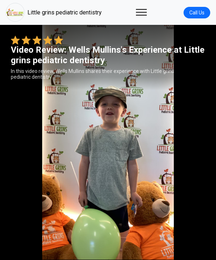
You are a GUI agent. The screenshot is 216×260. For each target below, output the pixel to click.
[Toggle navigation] (141, 12)
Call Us (196, 13)
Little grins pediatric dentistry (54, 12)
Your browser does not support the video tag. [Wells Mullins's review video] (108, 142)
